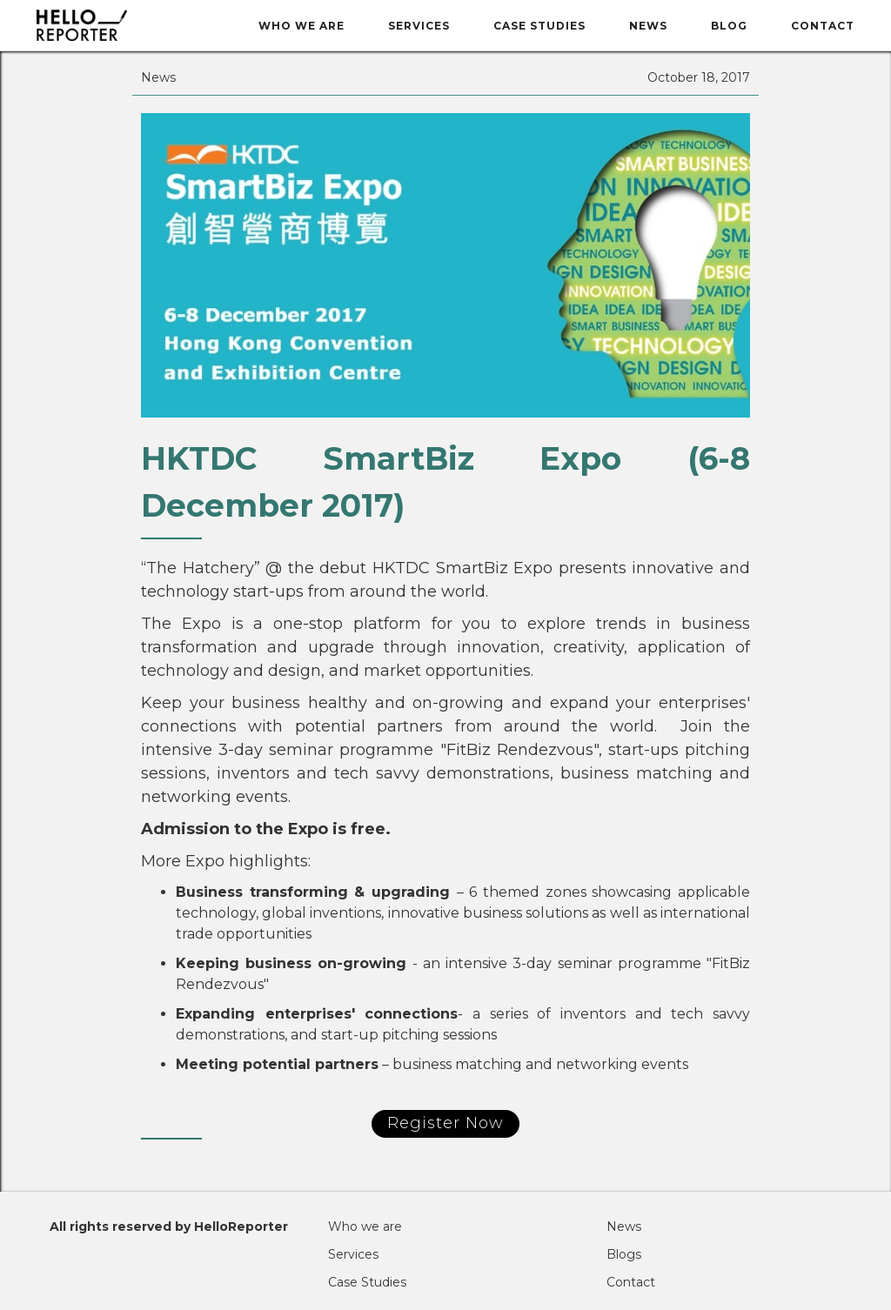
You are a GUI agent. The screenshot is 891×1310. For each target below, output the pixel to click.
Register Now (445, 1123)
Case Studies (539, 25)
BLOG (729, 25)
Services (419, 25)
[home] (126, 25)
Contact (822, 25)
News (648, 25)
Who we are (301, 25)
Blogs (623, 1254)
